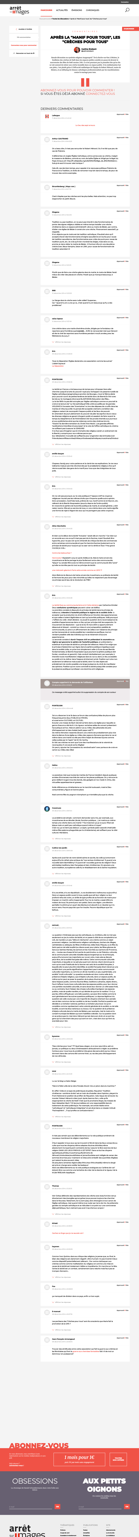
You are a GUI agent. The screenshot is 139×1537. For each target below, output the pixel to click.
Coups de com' (65, 1533)
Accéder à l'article (23, 29)
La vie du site (110, 1533)
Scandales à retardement (68, 1535)
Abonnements (110, 1530)
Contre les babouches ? (61, 553)
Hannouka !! (57, 558)
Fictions (62, 1530)
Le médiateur (110, 1535)
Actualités (62, 10)
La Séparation (58, 366)
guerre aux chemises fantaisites (86, 1351)
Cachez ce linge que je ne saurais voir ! (68, 1233)
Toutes (85, 1530)
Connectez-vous (100, 94)
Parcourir (46, 10)
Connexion (125, 2)
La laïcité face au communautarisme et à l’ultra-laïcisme (75, 605)
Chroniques (92, 10)
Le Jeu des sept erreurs (85, 125)
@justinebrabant (87, 51)
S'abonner (129, 29)
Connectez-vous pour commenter (24, 45)
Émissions (76, 10)
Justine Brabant (88, 49)
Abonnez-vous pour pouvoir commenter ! (78, 90)
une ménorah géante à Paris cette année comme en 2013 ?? (77, 570)
